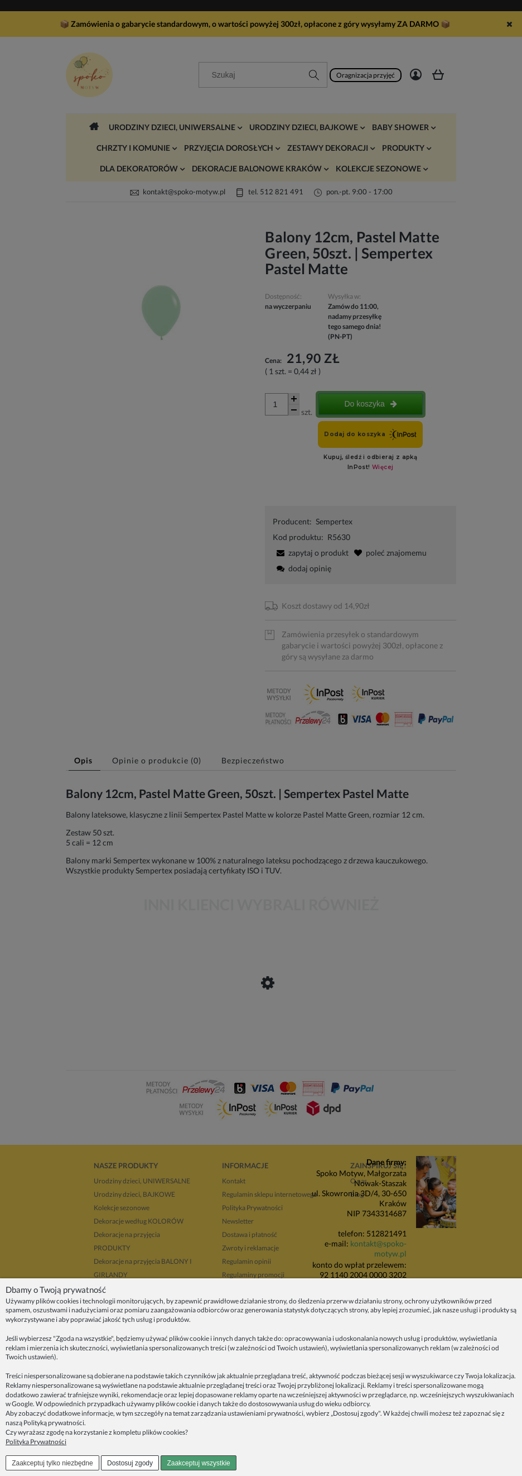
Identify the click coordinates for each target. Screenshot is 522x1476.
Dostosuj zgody (130, 1463)
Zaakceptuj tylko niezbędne (52, 1463)
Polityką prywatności (53, 1422)
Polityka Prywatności (36, 1441)
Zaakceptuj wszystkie (198, 1463)
